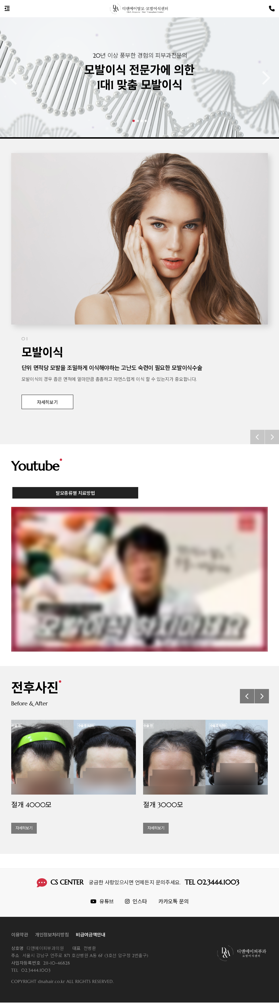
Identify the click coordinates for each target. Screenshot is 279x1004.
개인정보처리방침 (52, 936)
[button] (133, 121)
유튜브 (102, 903)
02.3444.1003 (31, 972)
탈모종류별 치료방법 (75, 502)
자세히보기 (47, 402)
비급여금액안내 (90, 936)
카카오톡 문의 (173, 903)
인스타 (136, 903)
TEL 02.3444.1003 (212, 883)
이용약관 (19, 936)
